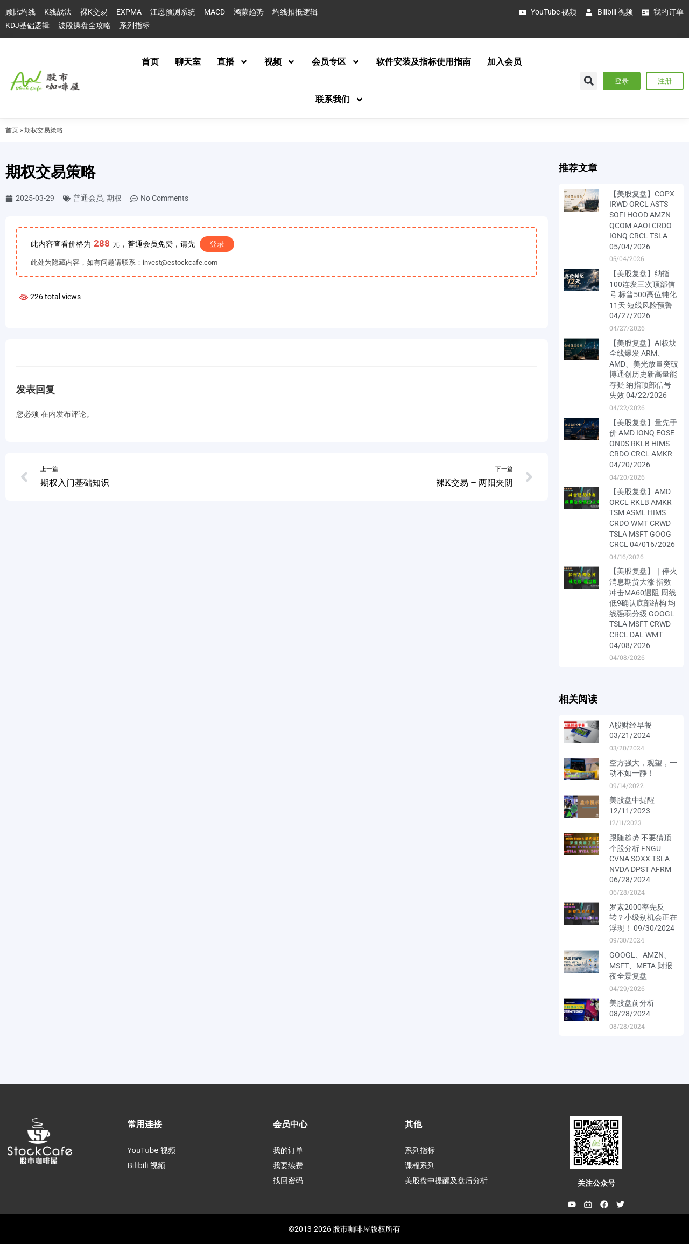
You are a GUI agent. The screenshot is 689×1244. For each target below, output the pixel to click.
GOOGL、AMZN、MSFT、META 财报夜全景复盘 (640, 965)
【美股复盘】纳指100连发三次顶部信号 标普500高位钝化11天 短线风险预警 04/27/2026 (643, 294)
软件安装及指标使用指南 (423, 62)
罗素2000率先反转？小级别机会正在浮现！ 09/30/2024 (643, 917)
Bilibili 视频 (146, 1165)
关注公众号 (596, 1183)
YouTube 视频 (151, 1150)
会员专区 (336, 62)
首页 (150, 62)
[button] (588, 81)
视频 (280, 62)
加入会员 (504, 62)
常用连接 (145, 1124)
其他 (413, 1124)
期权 (114, 198)
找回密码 (288, 1180)
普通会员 (88, 198)
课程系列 (420, 1165)
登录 (216, 244)
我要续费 (288, 1165)
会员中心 (290, 1124)
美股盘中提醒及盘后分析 (446, 1180)
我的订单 (288, 1150)
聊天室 (188, 62)
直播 (232, 62)
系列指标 (420, 1150)
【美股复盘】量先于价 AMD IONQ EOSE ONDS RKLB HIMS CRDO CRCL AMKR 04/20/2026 (643, 443)
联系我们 (339, 99)
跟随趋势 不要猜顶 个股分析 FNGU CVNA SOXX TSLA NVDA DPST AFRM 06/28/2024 (640, 858)
